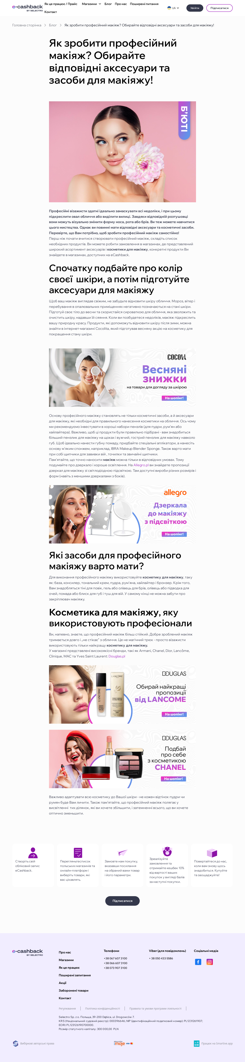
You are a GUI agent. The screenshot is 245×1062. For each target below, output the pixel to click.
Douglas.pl (117, 656)
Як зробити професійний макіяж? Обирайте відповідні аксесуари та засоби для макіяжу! (139, 25)
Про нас (121, 4)
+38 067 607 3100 (115, 958)
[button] (91, 4)
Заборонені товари (73, 990)
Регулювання (67, 1008)
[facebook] (198, 962)
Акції (62, 983)
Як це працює (69, 967)
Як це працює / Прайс (60, 4)
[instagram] (209, 962)
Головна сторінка (26, 25)
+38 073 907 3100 (115, 968)
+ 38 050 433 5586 (161, 958)
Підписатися (220, 8)
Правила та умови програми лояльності (155, 1008)
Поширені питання (144, 4)
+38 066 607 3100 (115, 963)
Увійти (194, 8)
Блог (108, 4)
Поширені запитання (75, 975)
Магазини (66, 960)
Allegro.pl (141, 465)
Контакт (50, 12)
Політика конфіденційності (102, 1008)
